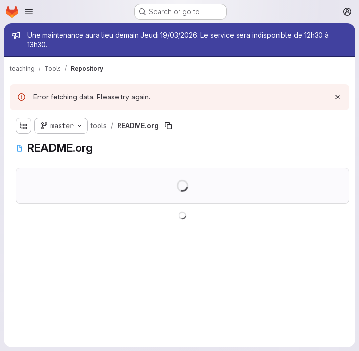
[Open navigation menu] (29, 12)
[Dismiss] (337, 97)
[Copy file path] (168, 126)
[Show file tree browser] (23, 126)
